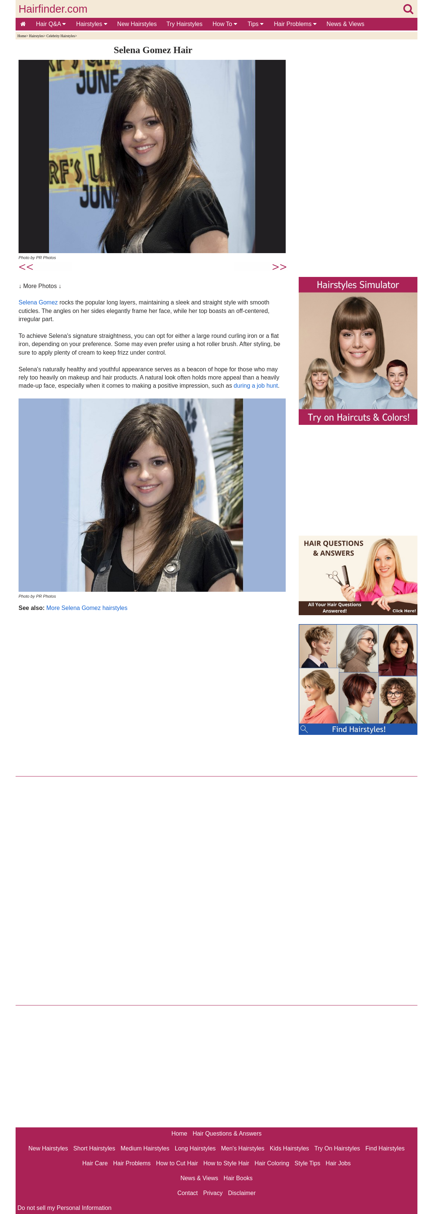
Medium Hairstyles (145, 1148)
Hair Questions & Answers (227, 1133)
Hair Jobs (338, 1163)
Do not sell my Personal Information (64, 1208)
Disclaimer (242, 1193)
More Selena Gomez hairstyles (87, 608)
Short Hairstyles (94, 1148)
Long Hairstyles (195, 1148)
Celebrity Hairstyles (60, 36)
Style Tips (307, 1163)
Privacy (213, 1193)
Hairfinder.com (53, 9)
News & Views (345, 24)
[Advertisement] (153, 692)
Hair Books (238, 1178)
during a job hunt (256, 385)
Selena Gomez (38, 302)
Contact (187, 1193)
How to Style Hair (226, 1163)
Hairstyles (91, 24)
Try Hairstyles (185, 24)
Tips (255, 24)
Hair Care (95, 1163)
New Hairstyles (137, 24)
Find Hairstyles (385, 1148)
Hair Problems (295, 24)
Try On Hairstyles (337, 1148)
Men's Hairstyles (243, 1148)
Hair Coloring (272, 1163)
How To (225, 24)
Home (21, 36)
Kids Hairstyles (289, 1148)
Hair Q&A (51, 24)
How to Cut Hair (177, 1163)
